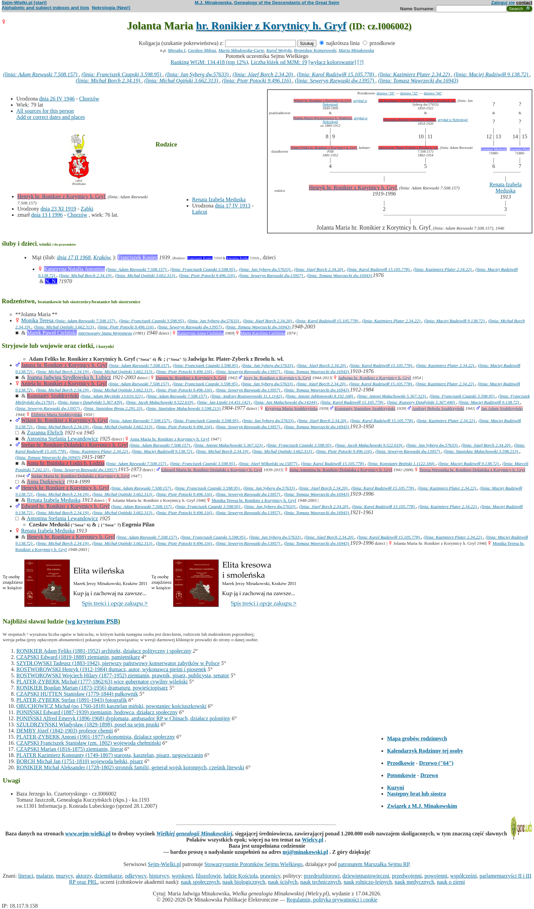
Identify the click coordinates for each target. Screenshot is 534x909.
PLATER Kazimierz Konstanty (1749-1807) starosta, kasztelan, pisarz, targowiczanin (109, 755)
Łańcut (199, 212)
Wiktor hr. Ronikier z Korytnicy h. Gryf (322, 101)
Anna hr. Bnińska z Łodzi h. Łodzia (65, 463)
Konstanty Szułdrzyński (53, 396)
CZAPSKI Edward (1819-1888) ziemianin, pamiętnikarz (78, 657)
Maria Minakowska (356, 50)
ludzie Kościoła (240, 876)
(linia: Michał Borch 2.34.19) (108, 80)
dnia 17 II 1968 (74, 257)
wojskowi (182, 876)
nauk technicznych (320, 882)
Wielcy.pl (312, 840)
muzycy (64, 876)
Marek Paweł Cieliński (52, 333)
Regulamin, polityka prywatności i (331, 900)
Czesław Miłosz (202, 50)
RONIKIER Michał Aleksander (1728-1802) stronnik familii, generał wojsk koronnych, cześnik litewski (130, 767)
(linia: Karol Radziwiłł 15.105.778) (336, 74)
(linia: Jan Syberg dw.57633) (197, 74)
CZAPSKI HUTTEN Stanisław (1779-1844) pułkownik (77, 694)
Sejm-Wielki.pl (164, 864)
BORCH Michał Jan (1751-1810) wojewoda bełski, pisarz (79, 761)
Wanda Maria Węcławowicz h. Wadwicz (322, 118)
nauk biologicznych (243, 882)
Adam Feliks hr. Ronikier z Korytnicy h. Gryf (323, 148)
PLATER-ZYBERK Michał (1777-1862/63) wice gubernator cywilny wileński (102, 681)
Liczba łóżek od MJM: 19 (279, 62)
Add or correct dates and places (50, 117)
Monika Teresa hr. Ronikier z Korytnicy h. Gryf (254, 500)
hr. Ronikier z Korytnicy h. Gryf (271, 25)
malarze (44, 876)
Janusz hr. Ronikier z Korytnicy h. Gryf (64, 365)
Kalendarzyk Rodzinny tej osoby (425, 751)
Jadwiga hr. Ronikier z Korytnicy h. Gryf (374, 377)
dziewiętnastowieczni (365, 876)
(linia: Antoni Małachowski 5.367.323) (392, 396)
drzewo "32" (409, 93)
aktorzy (84, 876)
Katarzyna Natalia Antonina (74, 269)
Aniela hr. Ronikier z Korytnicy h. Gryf (64, 383)
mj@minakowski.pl (305, 852)
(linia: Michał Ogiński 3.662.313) (181, 80)
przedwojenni (407, 876)
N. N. (51, 281)
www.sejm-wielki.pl (87, 833)
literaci (25, 876)
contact (524, 2)
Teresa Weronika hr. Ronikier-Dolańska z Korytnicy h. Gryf (472, 469)
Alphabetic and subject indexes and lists (45, 7)
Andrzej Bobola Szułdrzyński (438, 408)
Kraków (101, 257)
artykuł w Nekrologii (453, 120)
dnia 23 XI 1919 (58, 209)
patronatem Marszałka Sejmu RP (373, 864)
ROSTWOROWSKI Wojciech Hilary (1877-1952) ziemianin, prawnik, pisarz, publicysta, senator (122, 675)
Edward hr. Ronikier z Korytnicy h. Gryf (65, 506)
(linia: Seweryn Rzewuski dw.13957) (335, 80)
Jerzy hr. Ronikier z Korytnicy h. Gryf (277, 377)
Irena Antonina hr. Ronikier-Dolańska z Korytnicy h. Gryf (340, 469)
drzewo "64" (433, 93)
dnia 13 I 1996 (47, 215)
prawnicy (270, 876)
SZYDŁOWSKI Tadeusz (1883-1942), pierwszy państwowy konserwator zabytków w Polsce (118, 663)
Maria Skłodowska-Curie (241, 50)
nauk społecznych (200, 882)
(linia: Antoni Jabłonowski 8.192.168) (320, 396)
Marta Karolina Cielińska (262, 333)
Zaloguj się (503, 2)
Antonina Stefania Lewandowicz (62, 439)
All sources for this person (45, 111)
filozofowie (208, 876)
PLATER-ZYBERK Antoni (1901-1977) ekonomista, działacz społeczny (95, 737)
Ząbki (87, 209)
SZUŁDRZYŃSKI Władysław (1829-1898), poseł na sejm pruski (87, 724)
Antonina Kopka (237, 258)
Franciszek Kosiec (137, 257)
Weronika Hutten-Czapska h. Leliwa (409, 120)
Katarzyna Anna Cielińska (200, 333)
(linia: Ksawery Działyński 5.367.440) (421, 402)
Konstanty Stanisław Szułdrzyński (364, 408)
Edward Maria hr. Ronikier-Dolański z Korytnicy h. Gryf (211, 469)
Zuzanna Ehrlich (45, 432)
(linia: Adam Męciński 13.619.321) (111, 396)
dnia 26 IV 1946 (57, 99)
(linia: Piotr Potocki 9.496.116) (257, 80)
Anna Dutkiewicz (46, 481)
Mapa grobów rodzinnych (417, 738)
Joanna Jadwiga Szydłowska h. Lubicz (69, 377)
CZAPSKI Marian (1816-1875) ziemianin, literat (69, 749)
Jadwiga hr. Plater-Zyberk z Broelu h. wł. (408, 148)
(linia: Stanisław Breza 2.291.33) (113, 408)
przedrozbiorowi (322, 876)
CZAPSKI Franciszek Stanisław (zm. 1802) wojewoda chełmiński (88, 743)
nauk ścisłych (283, 882)
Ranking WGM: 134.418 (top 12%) (209, 62)
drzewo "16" (386, 93)
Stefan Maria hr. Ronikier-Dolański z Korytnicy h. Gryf (80, 475)
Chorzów (89, 99)
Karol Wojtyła (279, 50)
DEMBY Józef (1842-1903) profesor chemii (64, 731)
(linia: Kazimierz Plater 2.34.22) (414, 74)
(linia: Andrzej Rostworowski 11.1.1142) (246, 396)
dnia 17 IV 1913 (232, 206)
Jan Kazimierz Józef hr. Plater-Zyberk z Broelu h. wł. (417, 101)
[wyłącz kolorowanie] (332, 62)
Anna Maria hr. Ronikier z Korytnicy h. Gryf (169, 439)
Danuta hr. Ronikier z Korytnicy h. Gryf (191, 377)
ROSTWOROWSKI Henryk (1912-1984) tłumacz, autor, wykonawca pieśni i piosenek (111, 669)
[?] (361, 62)
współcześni (463, 876)
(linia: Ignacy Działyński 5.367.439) (90, 402)
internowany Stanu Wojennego (105, 333)
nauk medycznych (414, 882)
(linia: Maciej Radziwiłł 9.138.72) (492, 74)
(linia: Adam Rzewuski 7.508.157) (41, 74)
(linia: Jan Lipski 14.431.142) (224, 402)
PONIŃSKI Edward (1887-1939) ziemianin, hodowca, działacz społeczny (97, 712)
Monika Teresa (38, 320)
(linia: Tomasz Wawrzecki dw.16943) (418, 80)
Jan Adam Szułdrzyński (502, 408)
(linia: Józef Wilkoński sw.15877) (268, 463)
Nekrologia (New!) (111, 7)
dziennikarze (108, 876)
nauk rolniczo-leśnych (368, 882)
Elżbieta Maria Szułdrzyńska (56, 414)
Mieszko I (176, 50)
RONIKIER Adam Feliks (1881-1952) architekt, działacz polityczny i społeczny (103, 651)
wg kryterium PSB (92, 621)
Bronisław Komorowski (315, 50)
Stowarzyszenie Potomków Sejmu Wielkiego (253, 864)
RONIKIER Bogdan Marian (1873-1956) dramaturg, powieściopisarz (92, 688)
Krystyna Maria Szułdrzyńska (291, 408)
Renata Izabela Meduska (219, 199)
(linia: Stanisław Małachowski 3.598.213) (184, 408)
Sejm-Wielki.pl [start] (24, 2)
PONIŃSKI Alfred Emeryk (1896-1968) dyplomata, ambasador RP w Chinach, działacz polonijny (123, 718)
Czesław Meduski (494, 149)
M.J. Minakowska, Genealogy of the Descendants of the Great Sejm (267, 2)
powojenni (435, 876)
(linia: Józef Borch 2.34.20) (263, 74)
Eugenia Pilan (520, 149)
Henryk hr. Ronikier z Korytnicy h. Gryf (61, 196)
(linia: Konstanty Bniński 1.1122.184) (401, 463)
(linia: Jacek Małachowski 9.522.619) (160, 402)
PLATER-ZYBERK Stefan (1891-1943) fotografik (71, 700)
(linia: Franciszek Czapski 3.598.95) (121, 74)
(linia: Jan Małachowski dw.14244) (286, 402)
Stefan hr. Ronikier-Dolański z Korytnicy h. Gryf (74, 445)
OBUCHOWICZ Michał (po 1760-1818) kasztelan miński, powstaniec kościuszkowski (111, 706)
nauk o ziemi (451, 882)
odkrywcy (135, 876)
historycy (159, 876)
